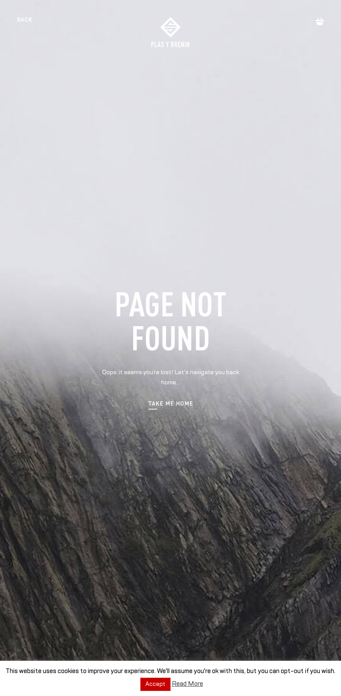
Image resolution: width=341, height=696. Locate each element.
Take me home (170, 404)
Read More (187, 683)
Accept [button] (155, 684)
